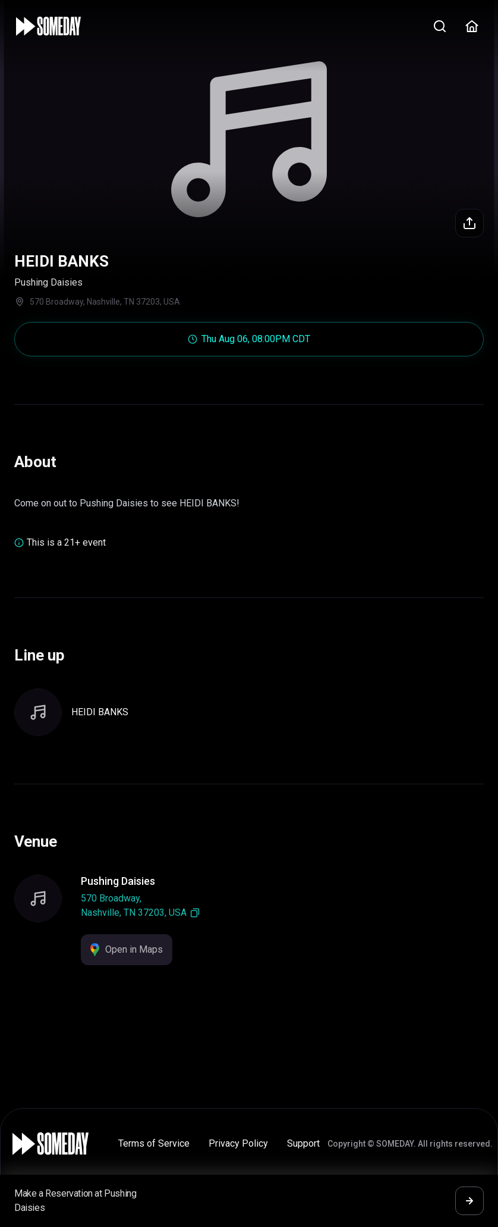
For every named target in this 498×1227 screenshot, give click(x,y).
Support (303, 1143)
